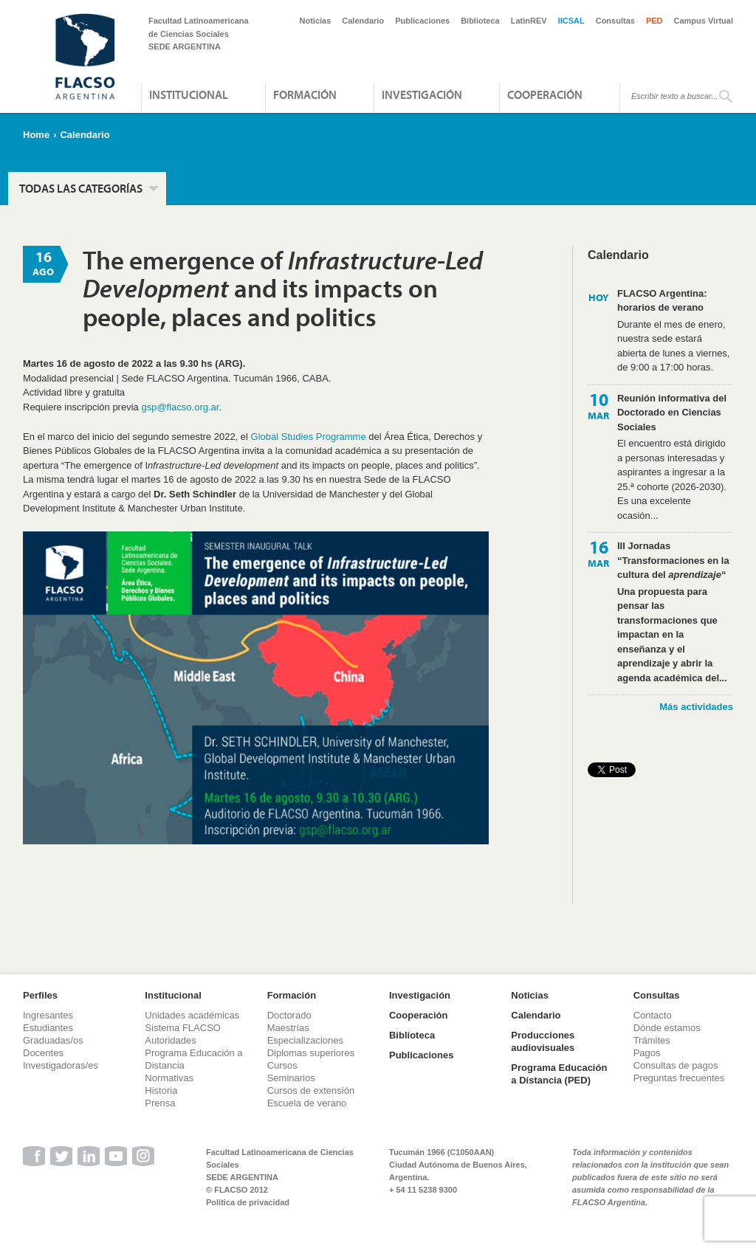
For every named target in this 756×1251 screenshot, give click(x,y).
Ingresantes (48, 1015)
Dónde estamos (667, 1027)
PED (654, 20)
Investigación (422, 94)
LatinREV (529, 20)
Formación (305, 94)
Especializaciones (305, 1040)
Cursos (282, 1065)
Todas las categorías (80, 188)
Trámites (651, 1040)
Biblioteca (480, 20)
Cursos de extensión (311, 1090)
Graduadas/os (53, 1040)
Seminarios (291, 1077)
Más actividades (696, 706)
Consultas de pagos (675, 1065)
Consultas (615, 20)
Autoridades (170, 1040)
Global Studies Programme (308, 436)
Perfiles (40, 995)
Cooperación (545, 94)
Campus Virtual (704, 20)
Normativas (169, 1077)
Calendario (363, 20)
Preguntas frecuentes (679, 1077)
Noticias (315, 20)
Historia (161, 1090)
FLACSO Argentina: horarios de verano (662, 301)
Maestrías (288, 1027)
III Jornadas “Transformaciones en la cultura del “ (673, 560)
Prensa (160, 1103)
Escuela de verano (307, 1103)
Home (36, 134)
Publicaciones (422, 20)
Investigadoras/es (60, 1065)
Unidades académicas (192, 1015)
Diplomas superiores (311, 1052)
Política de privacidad (247, 1202)
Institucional (188, 94)
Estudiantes (48, 1027)
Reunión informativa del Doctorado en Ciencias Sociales (671, 412)
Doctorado (289, 1015)
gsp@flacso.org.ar (180, 407)
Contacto (652, 1015)
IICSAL (571, 20)
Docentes (43, 1052)
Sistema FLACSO (183, 1027)
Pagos (647, 1052)
